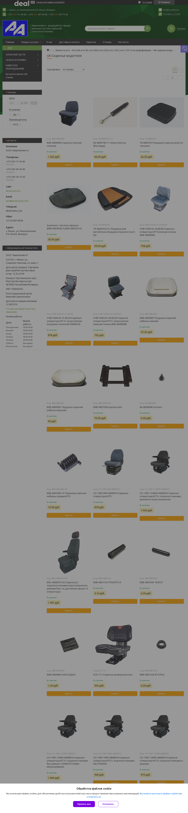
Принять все (84, 804)
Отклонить (108, 804)
